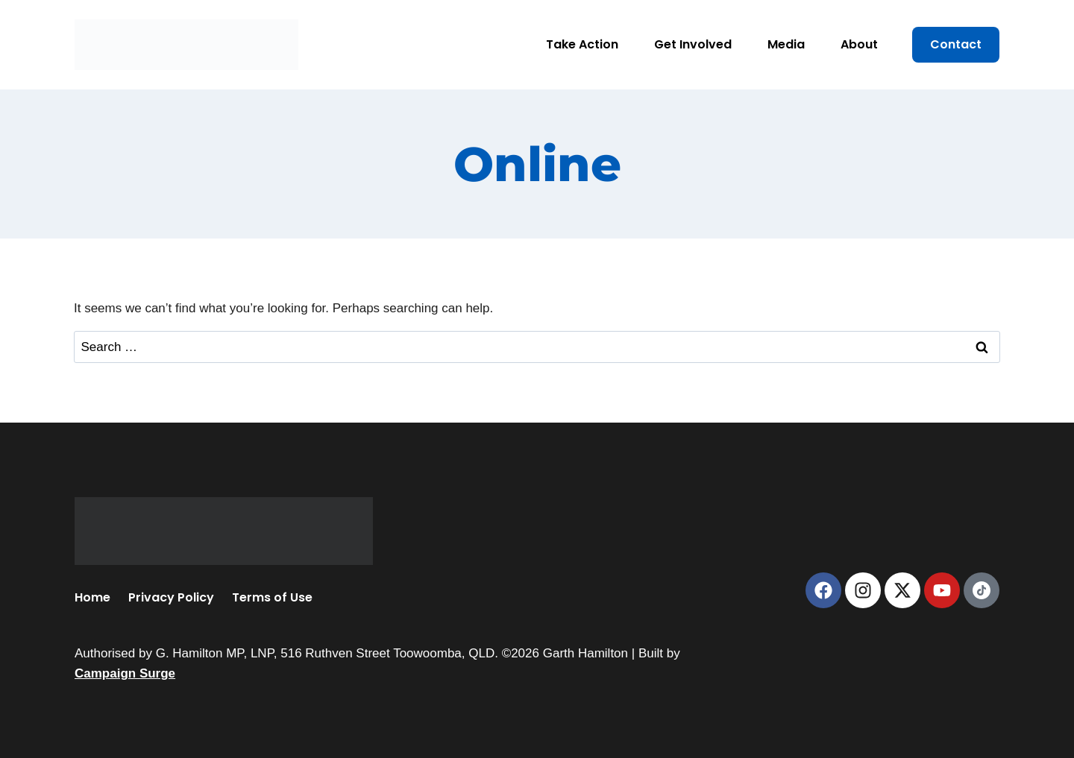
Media (786, 44)
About (859, 44)
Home (92, 597)
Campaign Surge (125, 673)
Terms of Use (272, 597)
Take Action (582, 44)
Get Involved (693, 44)
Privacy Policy (171, 597)
